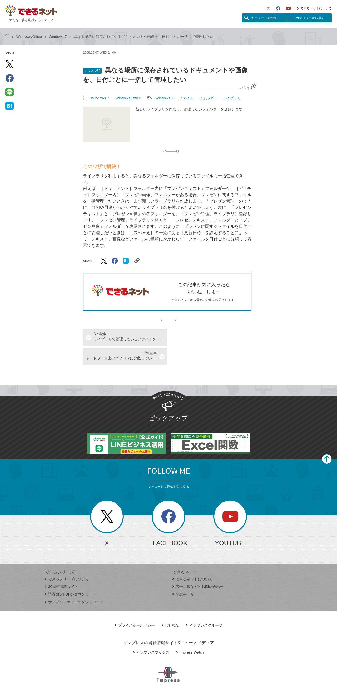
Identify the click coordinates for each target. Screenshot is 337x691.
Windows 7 (58, 36)
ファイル (186, 98)
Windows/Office (29, 36)
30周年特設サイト (61, 568)
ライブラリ (231, 98)
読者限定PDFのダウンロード (70, 575)
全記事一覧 (183, 575)
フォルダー (208, 98)
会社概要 (170, 606)
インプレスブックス (151, 633)
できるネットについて (314, 8)
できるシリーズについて (67, 560)
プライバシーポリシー (135, 606)
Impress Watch (190, 633)
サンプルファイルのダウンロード (74, 583)
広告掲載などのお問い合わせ (198, 568)
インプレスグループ (204, 606)
